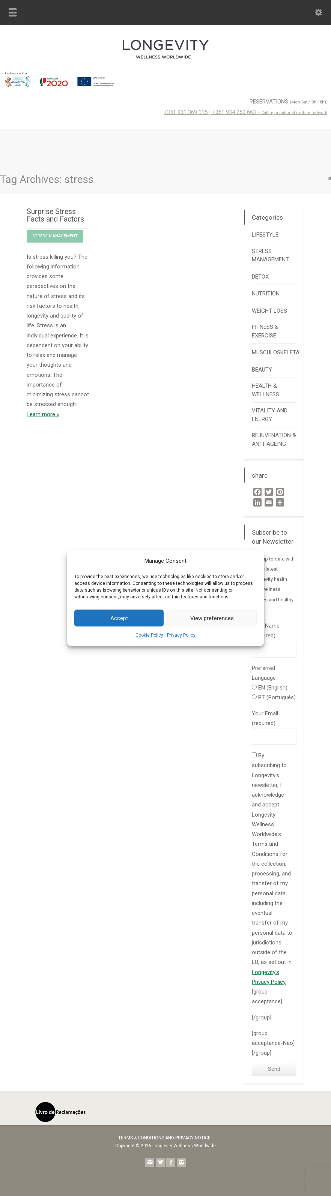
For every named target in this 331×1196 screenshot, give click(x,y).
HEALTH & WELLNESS (265, 390)
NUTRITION (266, 293)
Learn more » (43, 414)
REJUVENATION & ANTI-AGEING (274, 439)
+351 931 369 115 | (188, 112)
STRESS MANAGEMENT (55, 236)
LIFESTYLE (265, 234)
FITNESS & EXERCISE (265, 331)
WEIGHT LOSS (269, 310)
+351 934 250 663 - (269, 112)
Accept (119, 618)
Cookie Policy (149, 635)
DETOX (260, 276)
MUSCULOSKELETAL (277, 352)
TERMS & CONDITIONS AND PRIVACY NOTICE (164, 1138)
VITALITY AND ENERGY (269, 415)
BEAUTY (262, 369)
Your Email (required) (274, 725)
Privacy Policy (181, 635)
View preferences (212, 618)
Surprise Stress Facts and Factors (55, 215)
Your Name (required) (274, 637)
